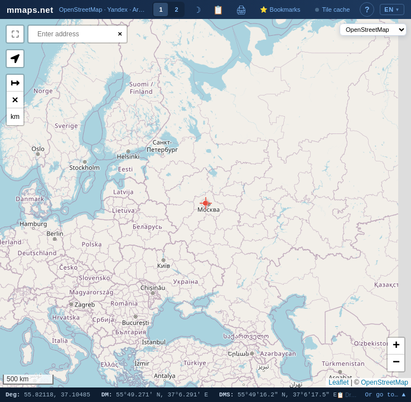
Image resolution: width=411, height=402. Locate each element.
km (15, 117)
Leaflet (338, 382)
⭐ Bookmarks (280, 9)
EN (392, 9)
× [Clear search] (120, 34)
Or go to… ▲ (385, 395)
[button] (205, 203)
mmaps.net (30, 10)
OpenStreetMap (384, 382)
